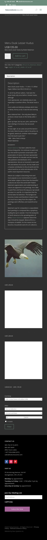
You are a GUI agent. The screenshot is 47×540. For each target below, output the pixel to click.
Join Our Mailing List (13, 493)
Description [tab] (11, 76)
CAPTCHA (9, 502)
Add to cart (20, 56)
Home (6, 15)
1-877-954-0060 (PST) (12, 452)
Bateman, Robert (35, 65)
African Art (18, 15)
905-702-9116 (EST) (11, 445)
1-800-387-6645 (10, 1)
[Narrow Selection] (23, 409)
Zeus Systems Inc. (18, 531)
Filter (9, 426)
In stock (9, 421)
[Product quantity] (8, 56)
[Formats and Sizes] (23, 413)
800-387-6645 (9, 447)
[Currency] (23, 399)
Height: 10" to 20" (14, 67)
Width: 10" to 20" (26, 67)
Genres (12, 15)
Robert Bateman (13, 148)
